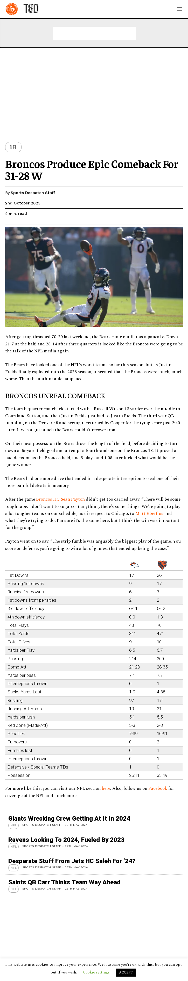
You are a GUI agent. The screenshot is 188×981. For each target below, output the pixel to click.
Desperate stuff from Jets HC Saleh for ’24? (72, 861)
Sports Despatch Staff (33, 192)
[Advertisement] (94, 33)
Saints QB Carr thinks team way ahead (64, 882)
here (106, 788)
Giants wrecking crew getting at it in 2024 (69, 818)
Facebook (158, 788)
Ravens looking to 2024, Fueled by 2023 (66, 839)
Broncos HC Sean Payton (60, 499)
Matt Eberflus (149, 513)
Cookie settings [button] (96, 972)
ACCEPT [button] (126, 972)
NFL (13, 147)
